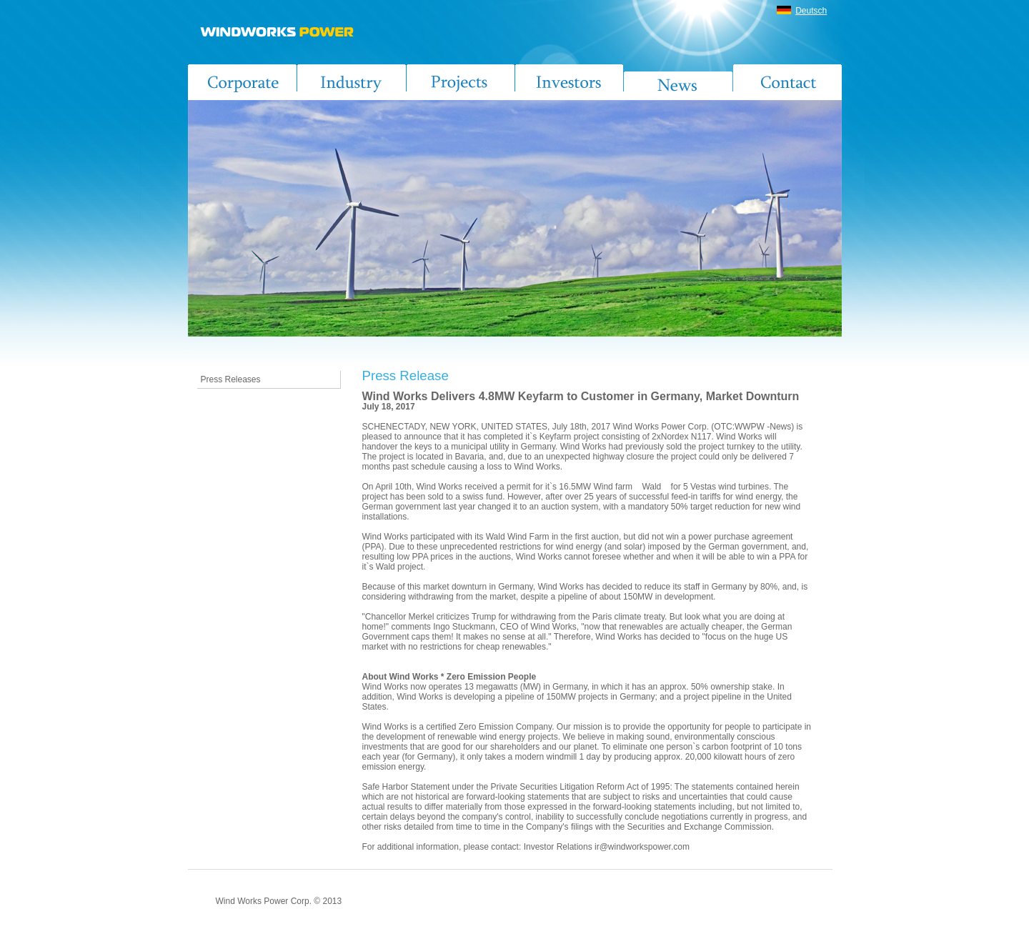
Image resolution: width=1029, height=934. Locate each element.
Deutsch (811, 11)
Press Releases (231, 379)
